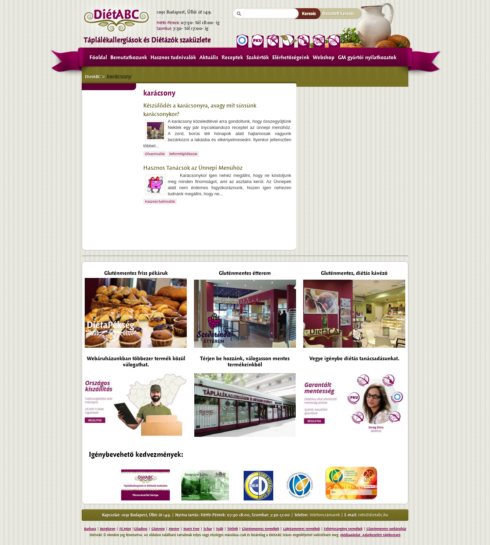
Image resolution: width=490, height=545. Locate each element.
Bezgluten (107, 529)
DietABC (92, 77)
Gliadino (140, 529)
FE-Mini (125, 529)
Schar (207, 529)
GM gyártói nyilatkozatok (367, 57)
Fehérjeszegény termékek (343, 529)
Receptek (232, 57)
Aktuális (208, 57)
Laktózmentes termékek (301, 529)
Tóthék (232, 529)
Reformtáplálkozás (183, 154)
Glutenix (158, 529)
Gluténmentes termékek (260, 529)
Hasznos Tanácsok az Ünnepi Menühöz (193, 167)
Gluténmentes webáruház (386, 529)
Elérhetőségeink (290, 57)
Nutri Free (191, 529)
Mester (174, 529)
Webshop (323, 57)
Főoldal (98, 57)
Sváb (219, 529)
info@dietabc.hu (373, 515)
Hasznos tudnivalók (173, 57)
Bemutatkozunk (128, 57)
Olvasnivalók (155, 154)
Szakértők (257, 57)
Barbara (90, 529)
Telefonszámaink (325, 515)
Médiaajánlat (350, 535)
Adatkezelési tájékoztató (381, 535)
